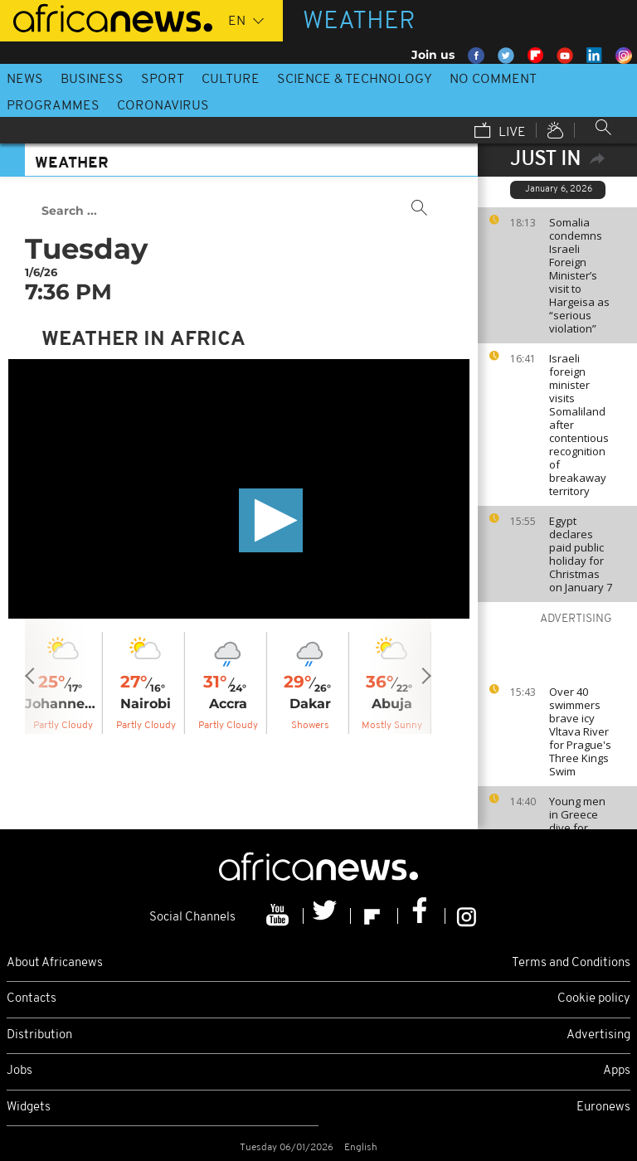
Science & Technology (354, 79)
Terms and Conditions (571, 963)
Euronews (603, 1107)
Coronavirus (163, 106)
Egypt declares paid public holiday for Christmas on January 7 (580, 554)
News (25, 79)
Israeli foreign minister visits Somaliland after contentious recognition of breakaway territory (579, 425)
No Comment (493, 79)
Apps (616, 1071)
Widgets (29, 1107)
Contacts (31, 999)
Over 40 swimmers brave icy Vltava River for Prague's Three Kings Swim (580, 731)
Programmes (53, 106)
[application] (238, 489)
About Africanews (55, 963)
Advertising (598, 1035)
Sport (162, 79)
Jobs (19, 1071)
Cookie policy (593, 999)
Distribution (39, 1035)
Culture (231, 79)
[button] (271, 520)
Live (500, 131)
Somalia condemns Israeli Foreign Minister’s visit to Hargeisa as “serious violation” (579, 275)
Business (92, 79)
